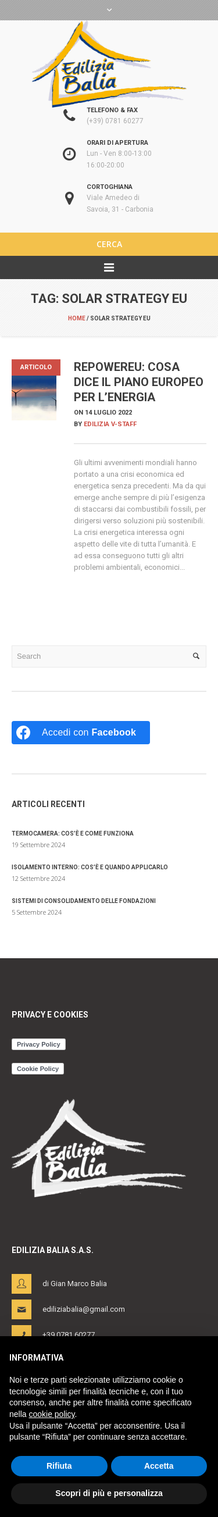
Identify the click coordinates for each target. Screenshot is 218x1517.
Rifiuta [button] (59, 1465)
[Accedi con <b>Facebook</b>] (81, 732)
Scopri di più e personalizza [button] (108, 1493)
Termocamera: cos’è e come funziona (73, 833)
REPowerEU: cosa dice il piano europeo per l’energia (138, 382)
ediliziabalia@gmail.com (83, 1309)
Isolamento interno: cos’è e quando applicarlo (90, 867)
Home (76, 318)
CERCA (109, 243)
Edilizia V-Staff (110, 424)
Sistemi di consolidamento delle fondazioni (84, 901)
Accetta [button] (159, 1465)
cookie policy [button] (51, 1414)
